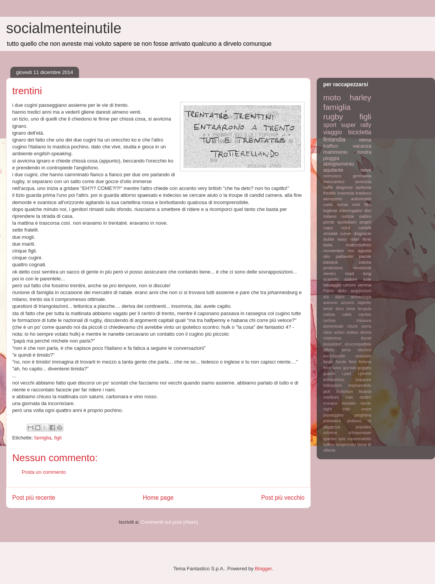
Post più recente (33, 497)
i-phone (364, 374)
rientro (329, 273)
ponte (328, 221)
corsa (342, 204)
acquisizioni (361, 291)
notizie (348, 216)
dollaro (352, 332)
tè (369, 444)
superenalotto (359, 439)
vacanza (362, 146)
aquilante (333, 170)
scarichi (330, 279)
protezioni (333, 267)
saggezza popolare (347, 427)
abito (342, 291)
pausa (365, 261)
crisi (356, 204)
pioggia (331, 158)
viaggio (332, 132)
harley (360, 97)
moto (332, 97)
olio (326, 256)
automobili (361, 198)
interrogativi (350, 210)
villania (329, 450)
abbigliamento (338, 164)
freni (327, 368)
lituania (365, 391)
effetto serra (337, 350)
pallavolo (344, 256)
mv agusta (359, 250)
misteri (365, 397)
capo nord (336, 227)
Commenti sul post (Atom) (169, 522)
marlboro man (338, 397)
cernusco (332, 175)
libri (367, 210)
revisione (362, 267)
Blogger (263, 568)
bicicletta (359, 132)
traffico (330, 146)
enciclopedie (334, 356)
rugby (333, 116)
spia (341, 439)
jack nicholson (338, 391)
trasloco (363, 192)
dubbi (328, 238)
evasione (363, 356)
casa (328, 204)
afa (326, 297)
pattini (365, 216)
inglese (330, 210)
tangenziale (346, 444)
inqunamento (359, 385)
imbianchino (333, 380)
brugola (364, 309)
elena (365, 140)
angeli (365, 221)
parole (365, 256)
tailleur (329, 444)
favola (341, 362)
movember (333, 250)
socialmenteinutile (63, 28)
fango (328, 362)
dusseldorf (332, 344)
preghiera (362, 415)
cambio (365, 314)
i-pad (346, 374)
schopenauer (359, 433)
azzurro (347, 303)
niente (366, 403)
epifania (363, 187)
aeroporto (332, 198)
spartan (330, 439)
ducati (366, 338)
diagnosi (344, 187)
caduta (329, 314)
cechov (329, 321)
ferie (366, 238)
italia (327, 244)
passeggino (333, 415)
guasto (329, 374)
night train (336, 409)
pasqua (330, 261)
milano (329, 216)
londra (364, 152)
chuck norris (359, 326)
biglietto (364, 303)
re (369, 421)
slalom (350, 279)
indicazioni (332, 385)
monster (349, 403)
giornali (349, 368)
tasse (362, 444)
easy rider (348, 238)
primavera (332, 421)
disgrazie (362, 233)
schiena (330, 433)
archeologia (361, 297)
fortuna (365, 362)
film (367, 204)
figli (58, 438)
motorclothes (358, 244)
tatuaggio (332, 284)
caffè (328, 187)
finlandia (334, 139)
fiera (352, 362)
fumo (336, 368)
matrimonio (335, 152)
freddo (329, 192)
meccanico (334, 181)
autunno (330, 303)
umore (349, 284)
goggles (364, 368)
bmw (350, 309)
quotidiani (346, 221)
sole (367, 279)
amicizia (363, 181)
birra (340, 309)
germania (362, 175)
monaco (330, 403)
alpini (339, 297)
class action (334, 332)
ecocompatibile (358, 344)
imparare (363, 380)
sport (330, 125)
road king (358, 273)
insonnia (345, 192)
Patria (328, 291)
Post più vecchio (282, 497)
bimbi (328, 309)
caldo (346, 314)
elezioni (364, 350)
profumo (354, 421)
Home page (158, 497)
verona (364, 284)
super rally (356, 125)
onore (366, 409)
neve (366, 170)
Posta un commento (44, 472)
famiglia (43, 438)
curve (345, 233)
